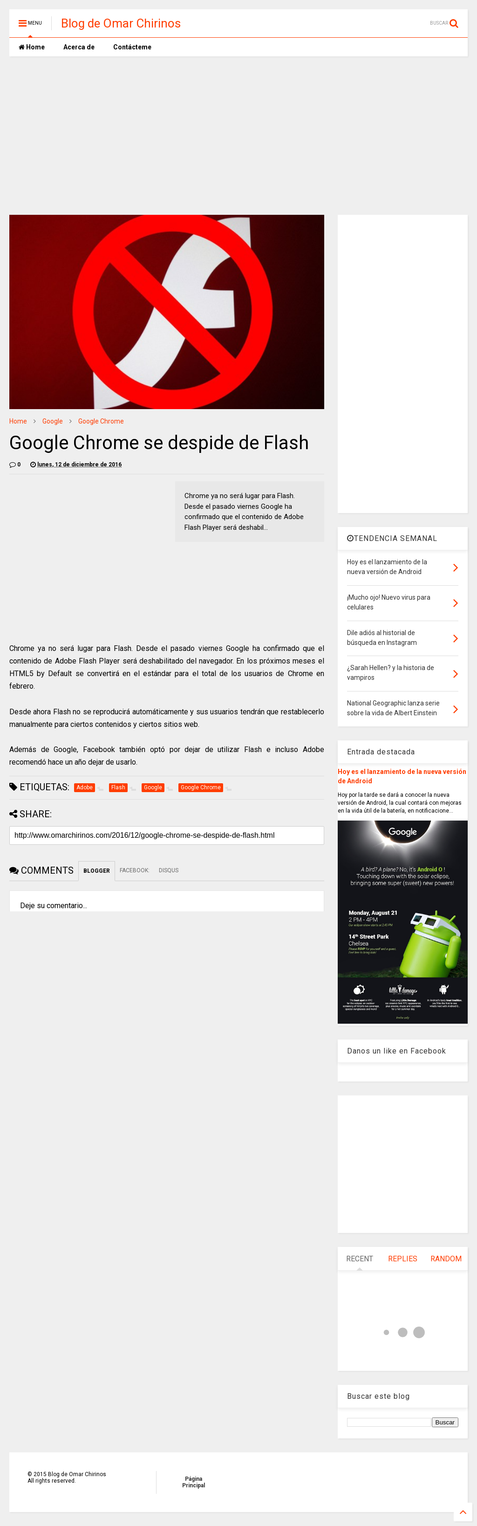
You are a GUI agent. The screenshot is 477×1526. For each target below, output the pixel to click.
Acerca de (79, 47)
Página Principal (193, 1482)
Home (32, 47)
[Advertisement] (238, 135)
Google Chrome (101, 421)
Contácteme (132, 47)
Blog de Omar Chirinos (121, 23)
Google (52, 421)
